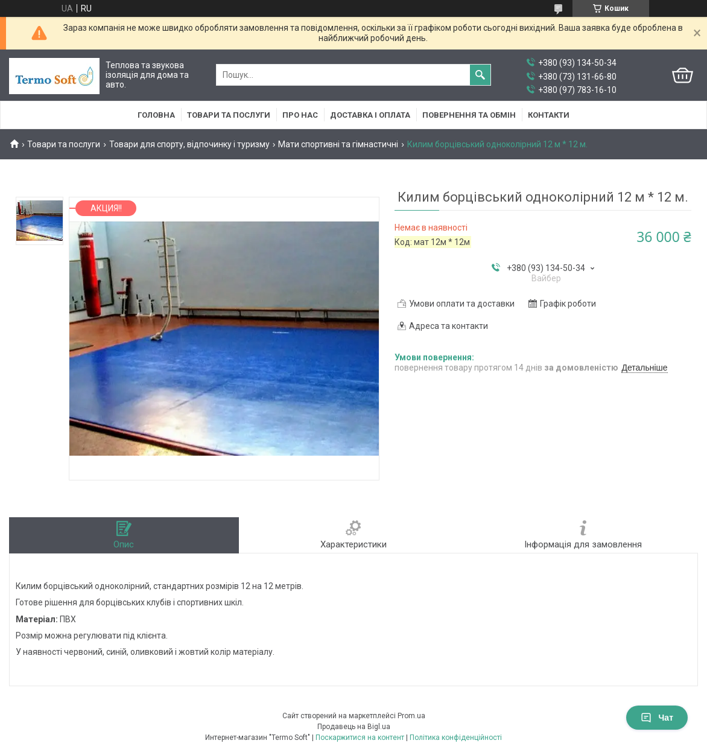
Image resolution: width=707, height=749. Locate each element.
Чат (657, 717)
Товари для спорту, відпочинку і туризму (189, 144)
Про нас (300, 115)
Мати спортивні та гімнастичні (338, 144)
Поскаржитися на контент (359, 737)
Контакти (548, 115)
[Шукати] (480, 75)
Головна (156, 115)
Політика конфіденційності (456, 737)
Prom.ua (411, 716)
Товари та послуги (228, 115)
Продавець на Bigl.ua (353, 726)
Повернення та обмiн (469, 115)
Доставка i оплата (370, 115)
